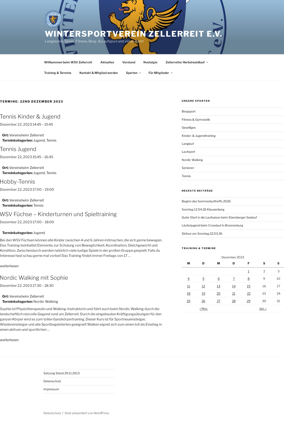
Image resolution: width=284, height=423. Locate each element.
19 (203, 293)
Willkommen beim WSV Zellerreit (68, 62)
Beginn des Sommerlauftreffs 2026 (206, 201)
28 (234, 301)
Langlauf (188, 143)
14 (234, 286)
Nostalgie (150, 62)
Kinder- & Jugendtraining (199, 135)
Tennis (51, 140)
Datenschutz (52, 381)
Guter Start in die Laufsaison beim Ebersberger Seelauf (219, 217)
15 (248, 286)
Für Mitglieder (161, 73)
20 (218, 293)
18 (188, 293)
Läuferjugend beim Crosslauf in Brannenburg (212, 225)
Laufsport (188, 151)
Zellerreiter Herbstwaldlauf (187, 62)
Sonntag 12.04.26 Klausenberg (203, 209)
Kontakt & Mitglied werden (98, 73)
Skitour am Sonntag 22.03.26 (202, 233)
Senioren (188, 168)
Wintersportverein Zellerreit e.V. (134, 34)
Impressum (51, 389)
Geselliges (189, 127)
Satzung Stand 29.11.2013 (61, 373)
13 (218, 286)
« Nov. (204, 308)
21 (233, 293)
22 (248, 293)
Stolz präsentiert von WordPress (87, 413)
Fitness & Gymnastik (196, 119)
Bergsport (189, 111)
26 (203, 301)
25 (188, 301)
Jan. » (263, 308)
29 (248, 301)
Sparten (133, 73)
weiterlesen (9, 266)
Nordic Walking (45, 302)
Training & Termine (57, 73)
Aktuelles (107, 62)
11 (188, 286)
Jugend (39, 140)
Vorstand (128, 62)
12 (203, 286)
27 (218, 301)
